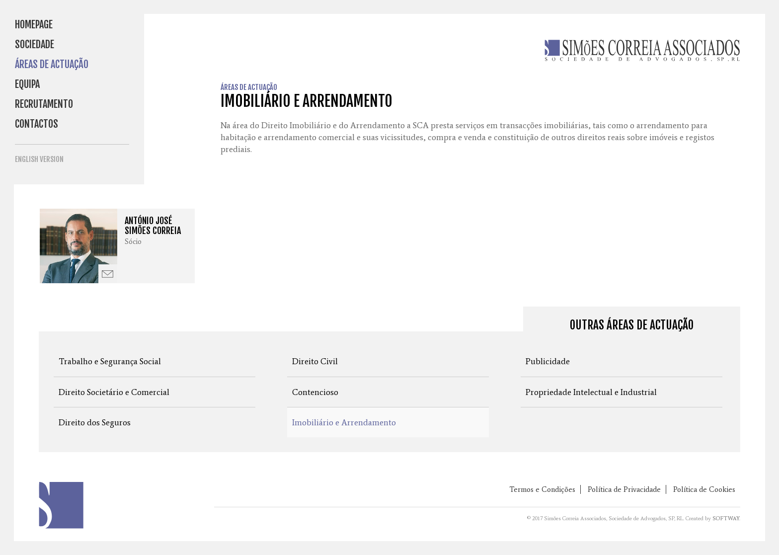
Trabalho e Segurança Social (110, 361)
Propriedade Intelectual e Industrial (591, 392)
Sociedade (34, 44)
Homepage (34, 24)
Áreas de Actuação (51, 64)
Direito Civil (315, 361)
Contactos (36, 124)
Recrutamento (44, 104)
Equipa (27, 84)
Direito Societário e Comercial (114, 392)
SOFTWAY (725, 518)
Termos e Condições (542, 489)
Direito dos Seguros (95, 422)
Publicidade (548, 361)
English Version (39, 159)
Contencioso (315, 392)
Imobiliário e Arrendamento (344, 422)
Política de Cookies (704, 489)
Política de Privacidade (624, 489)
